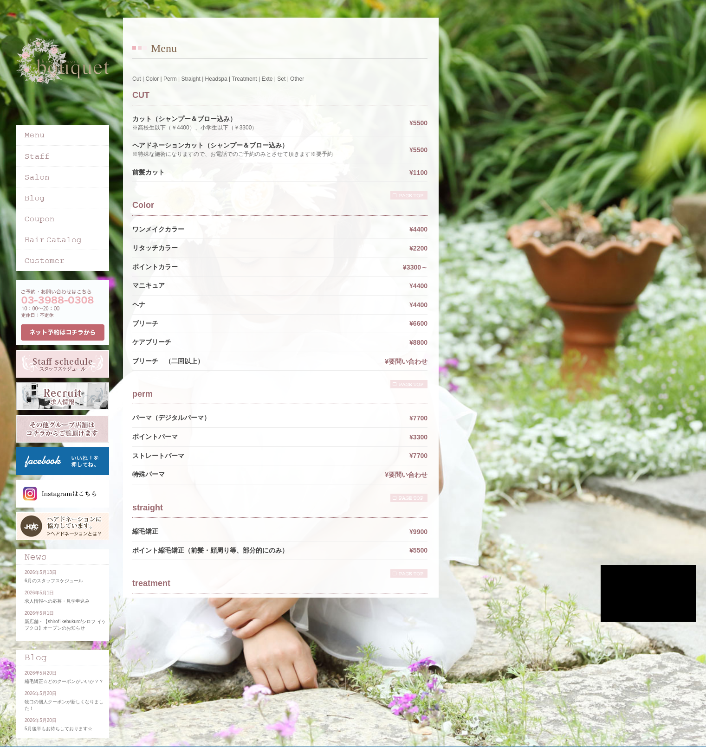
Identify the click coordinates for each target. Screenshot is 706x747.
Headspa (216, 79)
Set (281, 79)
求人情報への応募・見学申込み (57, 601)
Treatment (244, 79)
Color (152, 79)
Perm (170, 79)
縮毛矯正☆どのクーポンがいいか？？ (64, 681)
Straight (190, 79)
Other (297, 79)
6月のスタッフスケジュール (54, 580)
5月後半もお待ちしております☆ (58, 728)
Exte (266, 79)
